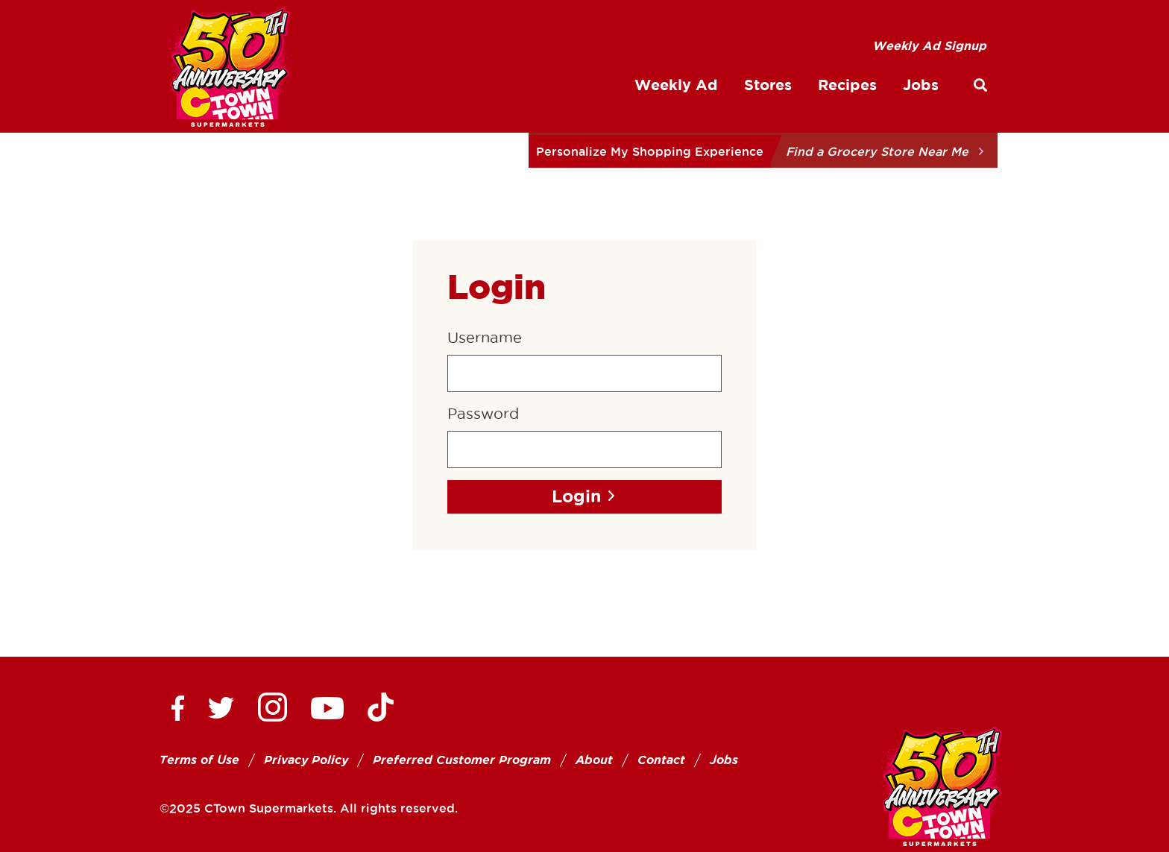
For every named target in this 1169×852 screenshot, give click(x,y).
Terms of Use (199, 760)
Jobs (724, 760)
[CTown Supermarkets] (228, 70)
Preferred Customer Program (462, 760)
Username (484, 337)
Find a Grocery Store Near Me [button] (877, 151)
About (594, 760)
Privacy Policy (306, 760)
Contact (661, 760)
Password (483, 414)
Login (576, 496)
